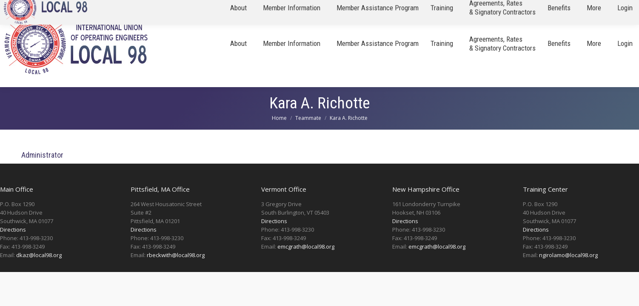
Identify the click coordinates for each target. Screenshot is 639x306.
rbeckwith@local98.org (176, 255)
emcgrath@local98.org (305, 246)
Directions (13, 229)
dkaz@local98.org (39, 255)
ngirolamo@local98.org (568, 255)
